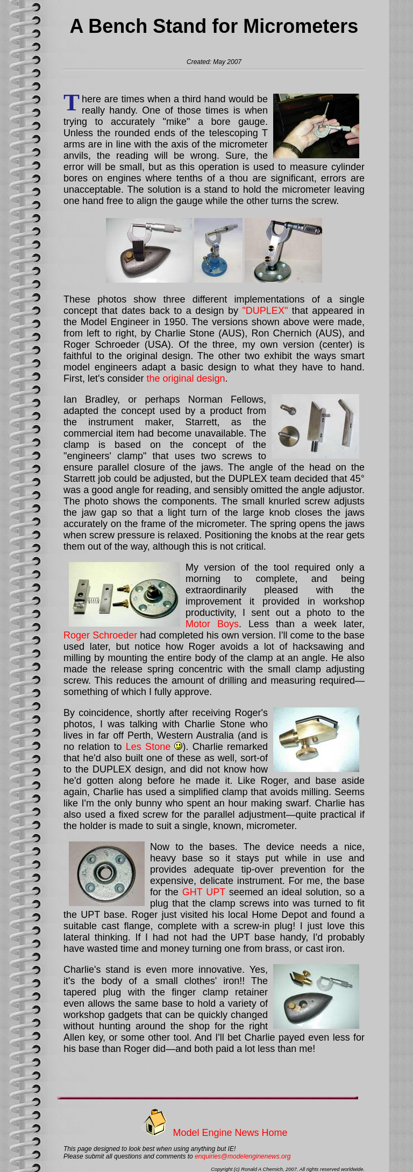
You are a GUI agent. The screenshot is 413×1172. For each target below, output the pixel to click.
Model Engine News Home (230, 1132)
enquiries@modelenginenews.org (242, 1156)
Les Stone (148, 746)
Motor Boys (212, 624)
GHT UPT (203, 892)
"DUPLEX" (265, 310)
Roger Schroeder (100, 635)
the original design (185, 378)
